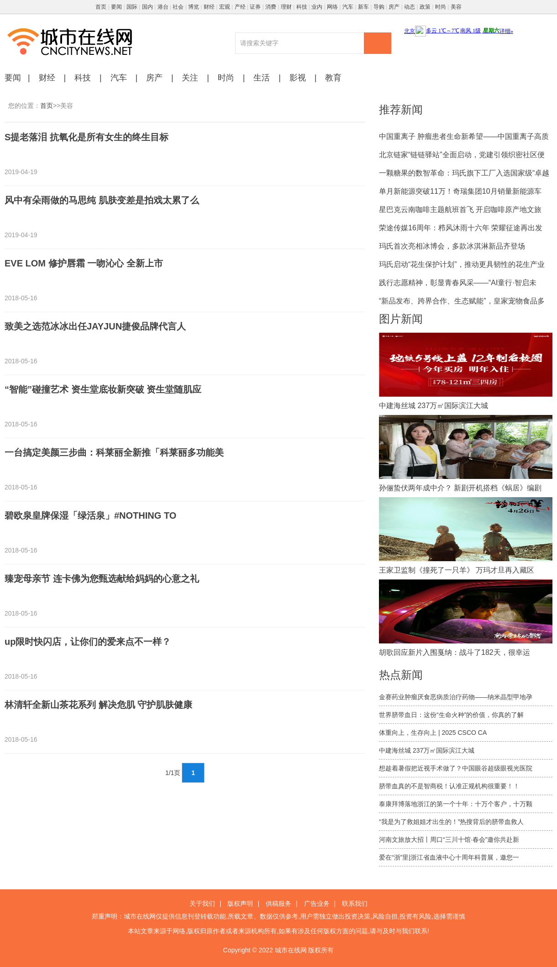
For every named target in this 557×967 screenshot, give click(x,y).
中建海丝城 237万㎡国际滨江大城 (426, 750)
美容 (456, 7)
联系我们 (355, 903)
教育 (333, 77)
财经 (209, 7)
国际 (131, 7)
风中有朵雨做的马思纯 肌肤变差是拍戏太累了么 (102, 200)
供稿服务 (278, 903)
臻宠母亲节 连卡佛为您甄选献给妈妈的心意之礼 (102, 579)
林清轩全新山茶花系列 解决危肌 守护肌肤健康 (98, 705)
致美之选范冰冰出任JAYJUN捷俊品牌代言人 (95, 326)
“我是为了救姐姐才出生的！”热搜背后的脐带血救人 (451, 821)
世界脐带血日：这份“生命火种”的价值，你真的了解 (451, 714)
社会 (178, 7)
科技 (301, 7)
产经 (240, 7)
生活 (261, 77)
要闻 (116, 7)
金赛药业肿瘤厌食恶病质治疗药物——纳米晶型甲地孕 (455, 697)
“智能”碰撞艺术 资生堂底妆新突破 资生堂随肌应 (103, 389)
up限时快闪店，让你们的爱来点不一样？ (88, 642)
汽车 (347, 7)
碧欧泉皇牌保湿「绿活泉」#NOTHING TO (90, 515)
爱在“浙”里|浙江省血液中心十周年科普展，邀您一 (449, 857)
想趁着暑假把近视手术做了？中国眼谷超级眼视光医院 (455, 768)
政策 (425, 7)
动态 (409, 7)
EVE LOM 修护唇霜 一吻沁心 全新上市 (84, 263)
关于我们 (202, 903)
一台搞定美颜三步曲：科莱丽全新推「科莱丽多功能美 (114, 452)
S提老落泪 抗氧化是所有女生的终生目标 (86, 137)
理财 (286, 7)
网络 (332, 7)
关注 (190, 77)
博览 (193, 7)
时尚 (440, 7)
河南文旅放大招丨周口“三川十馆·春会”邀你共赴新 (449, 839)
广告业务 (317, 903)
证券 (255, 7)
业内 (316, 7)
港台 (163, 7)
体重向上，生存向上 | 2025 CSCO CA (433, 732)
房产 (394, 7)
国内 (147, 7)
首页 (100, 7)
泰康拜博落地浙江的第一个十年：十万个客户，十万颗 (455, 804)
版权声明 (240, 903)
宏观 (224, 7)
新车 (363, 7)
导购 (378, 7)
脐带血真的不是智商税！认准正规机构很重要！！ (449, 786)
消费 (270, 7)
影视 (297, 77)
